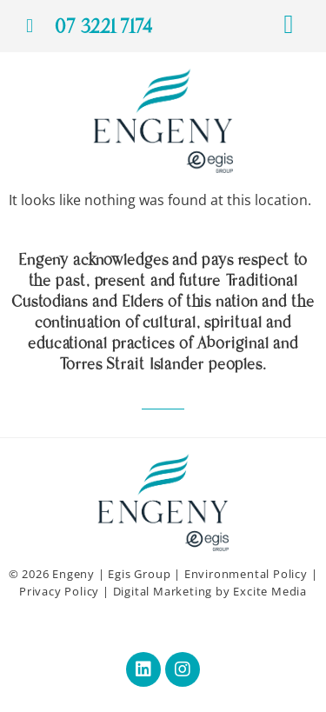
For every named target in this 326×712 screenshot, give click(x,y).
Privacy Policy (59, 591)
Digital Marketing (163, 591)
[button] (288, 23)
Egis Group (139, 574)
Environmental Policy (246, 574)
